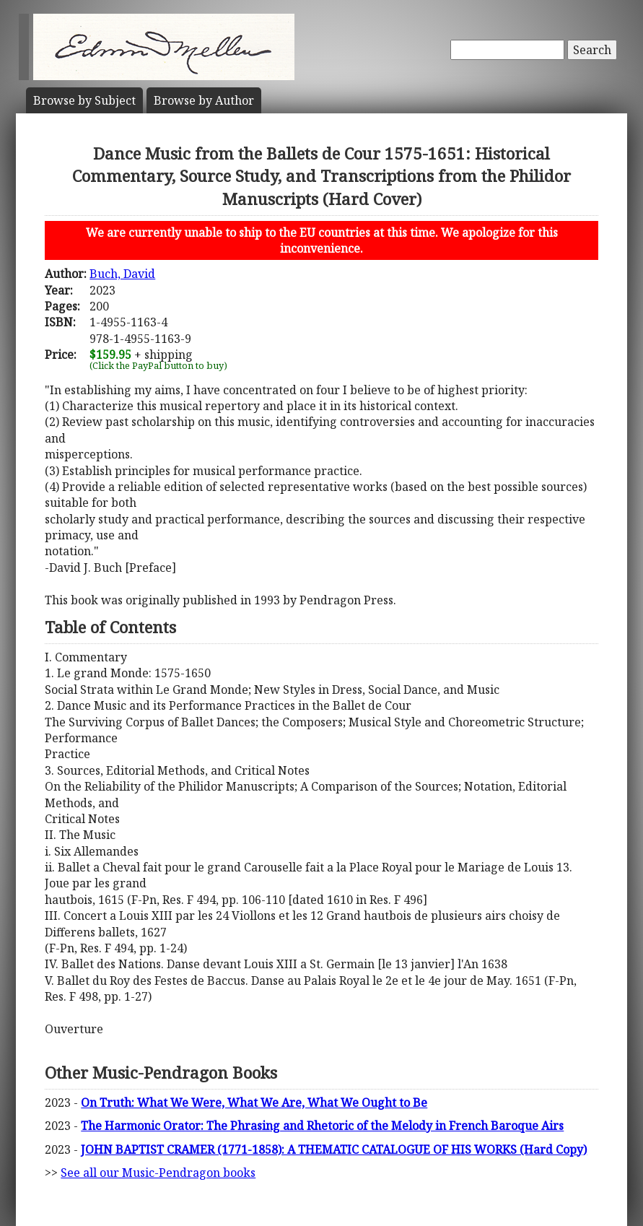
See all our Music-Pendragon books (158, 1173)
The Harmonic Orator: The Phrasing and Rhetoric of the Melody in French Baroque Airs (322, 1126)
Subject (84, 100)
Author (204, 100)
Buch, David (122, 274)
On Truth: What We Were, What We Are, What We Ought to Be (254, 1102)
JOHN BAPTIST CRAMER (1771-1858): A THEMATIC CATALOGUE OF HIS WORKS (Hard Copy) (334, 1149)
